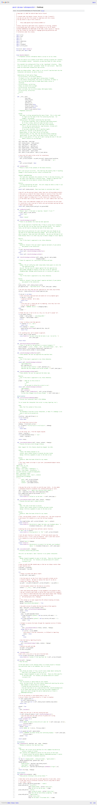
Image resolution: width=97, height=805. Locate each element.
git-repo (20, 7)
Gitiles (8, 802)
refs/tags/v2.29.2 (29, 7)
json (94, 802)
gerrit (14, 7)
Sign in (94, 2)
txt (91, 802)
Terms (17, 802)
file (42, 10)
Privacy (13, 802)
